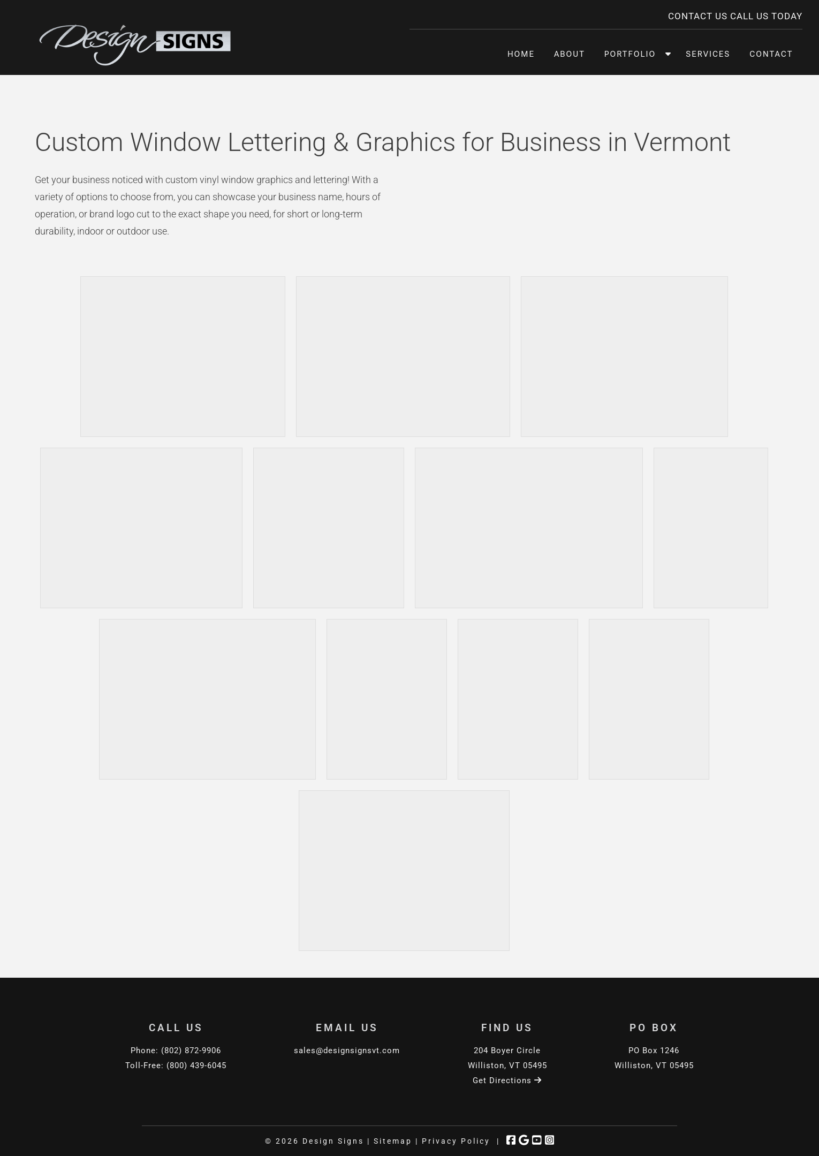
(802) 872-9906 (191, 1050)
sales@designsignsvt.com (347, 1050)
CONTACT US (697, 16)
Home (521, 54)
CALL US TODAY (766, 16)
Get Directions (507, 1080)
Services (708, 54)
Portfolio (630, 54)
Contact (771, 54)
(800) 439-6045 (196, 1065)
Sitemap (393, 1141)
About (569, 54)
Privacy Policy (456, 1141)
